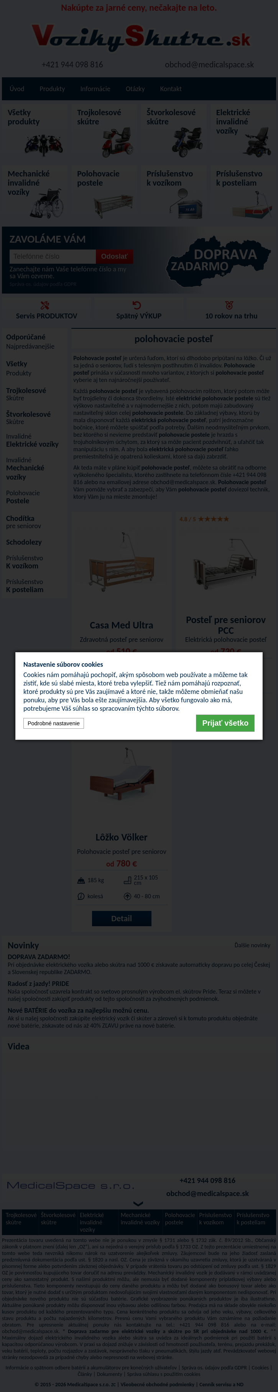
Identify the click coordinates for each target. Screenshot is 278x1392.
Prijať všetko (225, 723)
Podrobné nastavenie (54, 723)
